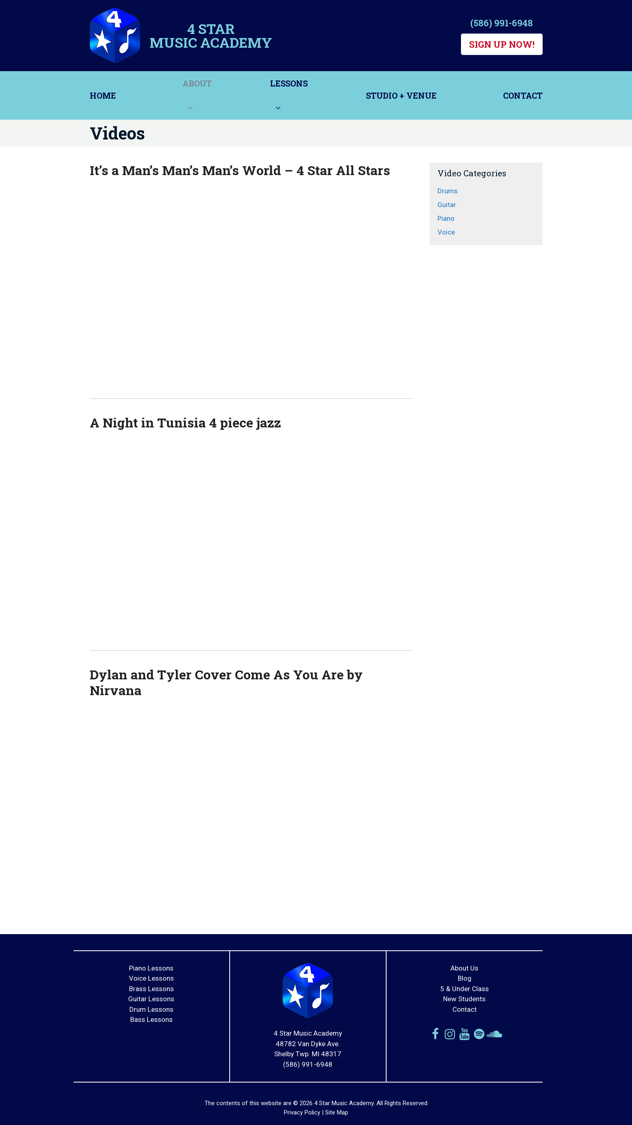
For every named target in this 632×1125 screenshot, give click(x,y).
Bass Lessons (151, 1019)
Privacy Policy (302, 1112)
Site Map (336, 1112)
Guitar (447, 205)
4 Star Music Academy (211, 35)
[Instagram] (450, 1034)
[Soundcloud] (493, 1034)
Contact (523, 95)
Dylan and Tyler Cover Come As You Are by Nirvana (226, 682)
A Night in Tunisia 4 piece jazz (185, 422)
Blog (464, 978)
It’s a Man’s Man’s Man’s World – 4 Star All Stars (240, 170)
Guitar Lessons (151, 999)
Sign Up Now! (502, 44)
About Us (464, 968)
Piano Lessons (151, 968)
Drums (448, 191)
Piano (446, 218)
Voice (446, 232)
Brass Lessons (151, 989)
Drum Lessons (151, 1009)
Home (103, 95)
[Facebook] (435, 1034)
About (197, 99)
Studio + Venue (401, 95)
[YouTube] (464, 1034)
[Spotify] (479, 1034)
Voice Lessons (151, 978)
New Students (464, 999)
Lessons (289, 99)
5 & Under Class (464, 989)
